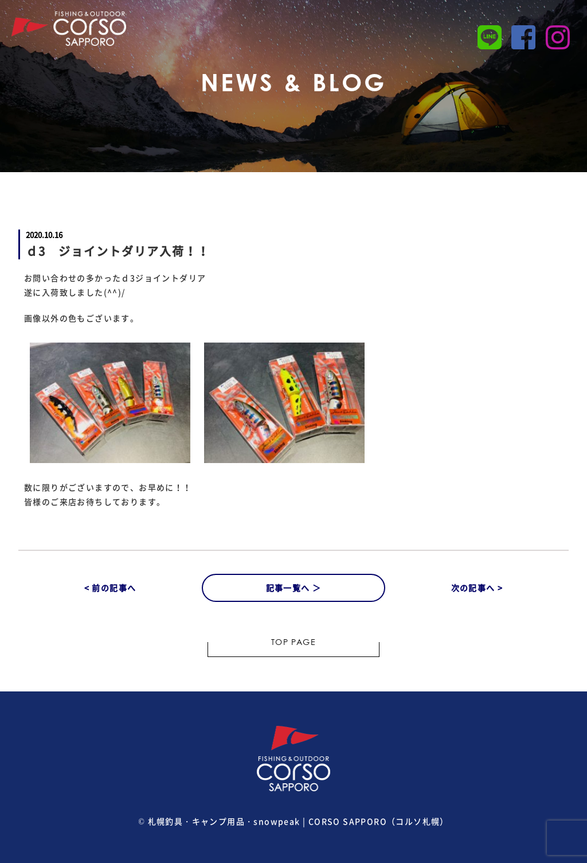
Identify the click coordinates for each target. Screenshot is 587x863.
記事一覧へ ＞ (294, 587)
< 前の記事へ (110, 587)
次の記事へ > (477, 587)
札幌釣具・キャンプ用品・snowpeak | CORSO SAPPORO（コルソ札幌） (298, 821)
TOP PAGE (293, 643)
